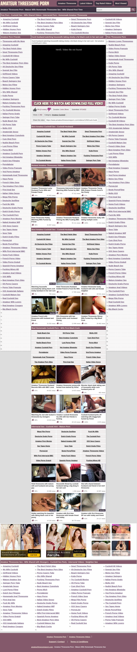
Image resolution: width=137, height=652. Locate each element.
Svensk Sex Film (112, 23)
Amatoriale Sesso (10, 132)
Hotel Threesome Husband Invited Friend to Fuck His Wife (68, 288)
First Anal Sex (9, 190)
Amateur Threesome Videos (15, 248)
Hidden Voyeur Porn (12, 29)
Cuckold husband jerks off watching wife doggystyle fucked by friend (91, 417)
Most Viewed (121, 3)
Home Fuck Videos (11, 255)
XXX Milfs (7, 277)
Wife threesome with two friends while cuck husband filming (66, 318)
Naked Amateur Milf (11, 222)
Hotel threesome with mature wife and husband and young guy (42, 486)
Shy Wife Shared (44, 29)
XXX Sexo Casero (10, 226)
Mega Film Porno (10, 197)
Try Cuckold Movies (80, 33)
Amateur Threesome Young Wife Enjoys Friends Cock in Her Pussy (92, 190)
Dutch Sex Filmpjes (11, 161)
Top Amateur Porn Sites (13, 186)
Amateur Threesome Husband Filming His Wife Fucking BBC (67, 219)
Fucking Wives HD (11, 269)
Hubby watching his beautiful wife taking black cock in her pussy (42, 515)
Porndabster (8, 164)
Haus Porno (8, 179)
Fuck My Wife (8, 204)
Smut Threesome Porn (81, 19)
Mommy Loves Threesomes (121, 41)
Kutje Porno (76, 29)
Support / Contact (56, 642)
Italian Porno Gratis (114, 33)
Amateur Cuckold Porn (13, 153)
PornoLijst (7, 240)
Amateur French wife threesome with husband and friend (42, 318)
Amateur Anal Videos (12, 273)
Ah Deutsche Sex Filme (81, 23)
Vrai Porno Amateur (11, 172)
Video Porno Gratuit (11, 262)
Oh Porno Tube (9, 124)
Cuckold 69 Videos (113, 19)
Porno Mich (8, 150)
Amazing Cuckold (11, 19)
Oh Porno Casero (10, 284)
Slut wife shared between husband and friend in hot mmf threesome (93, 486)
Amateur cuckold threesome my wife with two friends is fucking (67, 417)
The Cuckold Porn (11, 215)
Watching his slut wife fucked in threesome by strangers (43, 416)
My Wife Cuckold (10, 23)
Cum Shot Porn (9, 139)
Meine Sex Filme (112, 26)
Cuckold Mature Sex (11, 295)
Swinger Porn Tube (11, 117)
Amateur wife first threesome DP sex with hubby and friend (92, 514)
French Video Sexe (11, 182)
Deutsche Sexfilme (11, 201)
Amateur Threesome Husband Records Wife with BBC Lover (42, 386)
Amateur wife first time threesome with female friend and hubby (67, 515)
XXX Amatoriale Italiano (13, 291)
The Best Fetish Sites (46, 19)
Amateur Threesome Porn (56, 637)
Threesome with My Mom (14, 41)
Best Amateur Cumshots (13, 135)
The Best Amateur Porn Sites (50, 23)
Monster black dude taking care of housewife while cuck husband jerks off (93, 387)
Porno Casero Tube (45, 26)
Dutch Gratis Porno (11, 211)
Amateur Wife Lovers (12, 302)
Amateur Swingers (113, 29)
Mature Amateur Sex (12, 33)
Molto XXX (7, 128)
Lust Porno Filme (10, 146)
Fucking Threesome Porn (48, 33)
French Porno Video (11, 258)
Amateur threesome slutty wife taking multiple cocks (93, 219)
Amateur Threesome (67, 3)
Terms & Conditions (79, 642)
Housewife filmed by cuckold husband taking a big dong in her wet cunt (67, 486)
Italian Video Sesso (11, 193)
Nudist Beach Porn (11, 143)
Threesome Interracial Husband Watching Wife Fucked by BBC (68, 189)
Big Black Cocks (10, 309)
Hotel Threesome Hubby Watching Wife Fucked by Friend (41, 220)
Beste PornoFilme (10, 244)
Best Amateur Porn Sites (13, 280)
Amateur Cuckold (58, 115)
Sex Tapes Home (10, 229)
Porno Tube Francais (12, 287)
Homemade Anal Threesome (15, 175)
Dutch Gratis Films (11, 237)
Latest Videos (86, 3)
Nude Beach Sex (10, 121)
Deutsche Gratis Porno (13, 208)
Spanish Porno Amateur (13, 266)
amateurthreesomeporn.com (42, 647)
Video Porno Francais (12, 168)
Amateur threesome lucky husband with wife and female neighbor (92, 289)
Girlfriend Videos (10, 26)
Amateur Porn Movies (12, 219)
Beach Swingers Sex (80, 26)
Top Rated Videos (103, 3)
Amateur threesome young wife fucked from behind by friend (68, 386)
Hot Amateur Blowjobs (13, 157)
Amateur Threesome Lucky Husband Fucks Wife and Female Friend (41, 190)
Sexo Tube (7, 233)
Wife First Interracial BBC (14, 251)
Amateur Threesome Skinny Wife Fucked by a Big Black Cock (91, 318)
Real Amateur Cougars (13, 305)
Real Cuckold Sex (10, 298)
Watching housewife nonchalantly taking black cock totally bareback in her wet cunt (43, 289)
